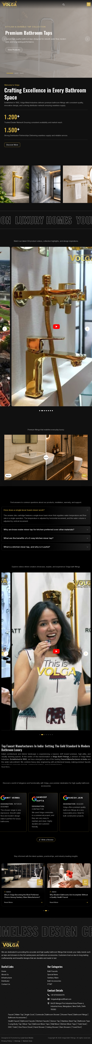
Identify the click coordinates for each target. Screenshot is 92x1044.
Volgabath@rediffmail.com (61, 999)
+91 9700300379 (57, 995)
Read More (23, 902)
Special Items (52, 974)
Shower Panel (67, 1015)
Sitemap (17, 1041)
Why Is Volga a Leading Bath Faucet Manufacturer (18, 896)
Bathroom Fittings (81, 1015)
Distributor (5, 981)
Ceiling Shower (52, 1027)
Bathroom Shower (52, 1015)
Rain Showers (65, 1027)
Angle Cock (30, 1015)
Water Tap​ (19, 1015)
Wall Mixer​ (55, 1024)
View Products (14, 50)
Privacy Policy (6, 1041)
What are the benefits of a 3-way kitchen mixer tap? (28, 538)
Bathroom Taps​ (84, 1021)
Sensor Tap (55, 1021)
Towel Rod (76, 1027)
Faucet (11, 1015)
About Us (5, 974)
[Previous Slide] (4, 38)
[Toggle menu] (89, 4)
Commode (40, 1015)
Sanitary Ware (52, 978)
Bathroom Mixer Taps (41, 1024)
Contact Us (5, 984)
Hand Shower (39, 1027)
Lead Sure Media (26, 1038)
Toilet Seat (82, 1024)
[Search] (63, 4)
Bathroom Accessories (17, 1017)
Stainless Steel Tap (69, 1021)
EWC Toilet (12, 1027)
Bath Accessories (54, 981)
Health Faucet (14, 1021)
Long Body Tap (15, 1024)
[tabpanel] (46, 528)
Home (3, 971)
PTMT (49, 984)
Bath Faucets (52, 971)
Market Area (27, 1041)
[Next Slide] (87, 38)
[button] (40, 410)
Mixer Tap (27, 1024)
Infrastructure (6, 978)
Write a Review (46, 840)
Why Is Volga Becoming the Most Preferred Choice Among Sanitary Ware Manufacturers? (68, 896)
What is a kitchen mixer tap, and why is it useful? (27, 547)
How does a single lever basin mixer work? (24, 510)
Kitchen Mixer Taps (68, 1024)
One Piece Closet (25, 1027)
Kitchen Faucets (42, 1021)
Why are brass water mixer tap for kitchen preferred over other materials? (39, 529)
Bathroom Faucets (28, 1021)
